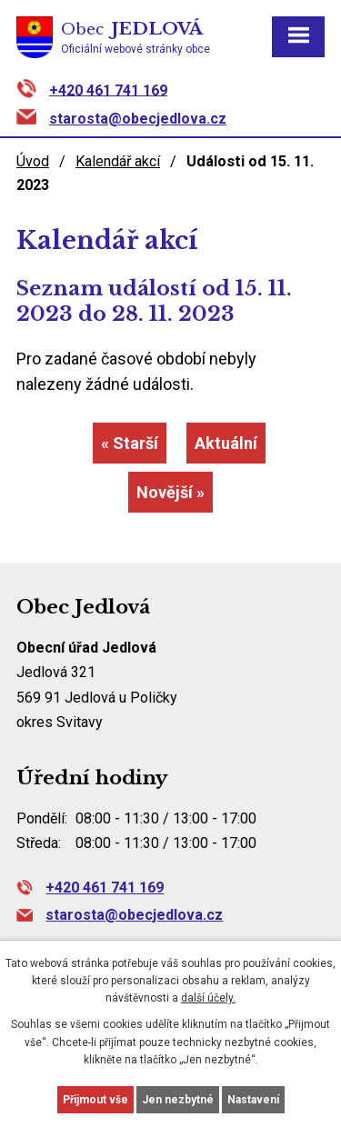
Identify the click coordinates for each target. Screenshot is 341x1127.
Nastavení (253, 1099)
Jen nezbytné (178, 1099)
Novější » (170, 492)
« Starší (129, 443)
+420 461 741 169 (108, 89)
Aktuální (226, 443)
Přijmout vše (95, 1099)
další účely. (208, 998)
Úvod (32, 161)
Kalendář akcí (117, 161)
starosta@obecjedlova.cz (137, 118)
